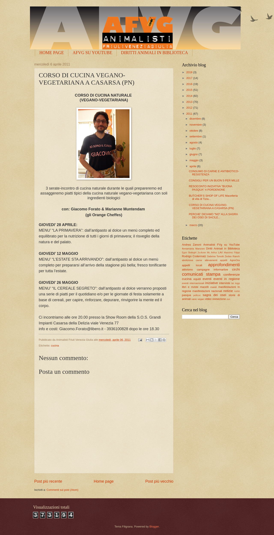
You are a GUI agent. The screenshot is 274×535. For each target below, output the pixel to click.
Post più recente (48, 481)
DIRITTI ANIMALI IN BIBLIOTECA (154, 52)
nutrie (237, 291)
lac (232, 283)
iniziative (211, 283)
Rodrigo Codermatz (194, 256)
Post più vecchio (159, 481)
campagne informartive (212, 269)
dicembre (195, 118)
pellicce (197, 295)
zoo (228, 299)
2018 (189, 72)
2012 (189, 107)
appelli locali (192, 265)
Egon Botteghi (189, 252)
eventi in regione (226, 279)
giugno (193, 154)
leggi (237, 283)
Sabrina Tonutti (215, 256)
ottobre (194, 130)
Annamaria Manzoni (193, 248)
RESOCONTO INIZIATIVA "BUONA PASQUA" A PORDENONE (210, 188)
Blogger (154, 526)
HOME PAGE (51, 52)
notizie (228, 291)
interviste (224, 283)
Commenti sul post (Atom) (62, 489)
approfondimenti (224, 264)
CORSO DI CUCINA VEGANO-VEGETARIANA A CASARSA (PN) (211, 206)
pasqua (186, 295)
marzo (193, 225)
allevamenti (211, 260)
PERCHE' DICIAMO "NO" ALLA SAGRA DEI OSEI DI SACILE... (213, 216)
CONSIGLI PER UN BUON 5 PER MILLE (214, 180)
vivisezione (219, 299)
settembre (196, 136)
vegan (201, 299)
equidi (197, 279)
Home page (104, 481)
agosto (193, 142)
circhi (236, 269)
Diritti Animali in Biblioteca (223, 248)
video (208, 299)
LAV (220, 252)
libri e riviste (190, 287)
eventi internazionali (193, 283)
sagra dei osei (214, 295)
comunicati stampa (201, 274)
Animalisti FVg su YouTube (221, 244)
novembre (196, 124)
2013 (189, 101)
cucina (55, 345)
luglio (193, 148)
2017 (189, 78)
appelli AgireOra (230, 260)
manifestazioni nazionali (207, 291)
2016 (189, 84)
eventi (207, 279)
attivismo (187, 269)
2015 (189, 89)
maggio (194, 160)
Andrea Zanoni (191, 244)
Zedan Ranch (232, 256)
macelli (204, 287)
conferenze (231, 274)
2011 (189, 113)
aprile (193, 166)
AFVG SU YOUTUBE (92, 52)
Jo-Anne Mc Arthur (207, 252)
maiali (213, 287)
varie (194, 299)
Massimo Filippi (232, 252)
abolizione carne (192, 260)
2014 (189, 95)
